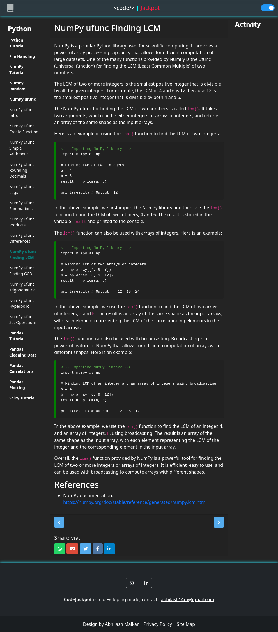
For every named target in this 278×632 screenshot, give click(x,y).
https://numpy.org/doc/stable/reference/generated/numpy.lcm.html (134, 502)
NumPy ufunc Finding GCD (21, 270)
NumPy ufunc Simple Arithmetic (21, 148)
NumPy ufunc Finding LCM (23, 254)
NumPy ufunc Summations (21, 205)
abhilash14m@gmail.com (187, 599)
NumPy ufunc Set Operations (23, 319)
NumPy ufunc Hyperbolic (21, 303)
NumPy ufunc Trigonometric (22, 287)
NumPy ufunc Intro (21, 112)
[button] (59, 522)
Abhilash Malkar (122, 624)
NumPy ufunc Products (21, 221)
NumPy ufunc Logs (21, 189)
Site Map (186, 624)
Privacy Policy (158, 624)
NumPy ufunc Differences (21, 238)
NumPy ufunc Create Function (23, 128)
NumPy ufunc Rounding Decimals (21, 170)
